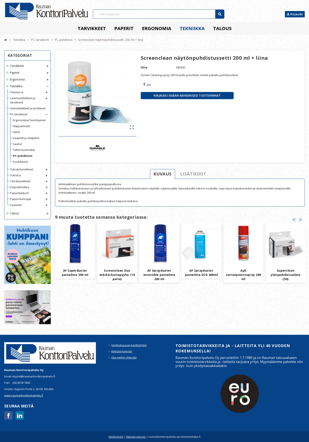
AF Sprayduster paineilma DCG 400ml (201, 272)
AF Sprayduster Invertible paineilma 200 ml (159, 274)
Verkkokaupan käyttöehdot (129, 345)
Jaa (147, 84)
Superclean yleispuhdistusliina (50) (285, 274)
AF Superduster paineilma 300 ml (75, 272)
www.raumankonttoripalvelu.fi (23, 395)
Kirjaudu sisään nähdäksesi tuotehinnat (187, 95)
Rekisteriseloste (121, 351)
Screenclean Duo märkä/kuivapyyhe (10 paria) (117, 274)
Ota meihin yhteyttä (124, 357)
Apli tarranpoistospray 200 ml (243, 274)
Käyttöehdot (116, 436)
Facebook (8, 415)
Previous (294, 219)
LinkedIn (19, 415)
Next (300, 219)
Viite (144, 67)
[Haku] (158, 14)
